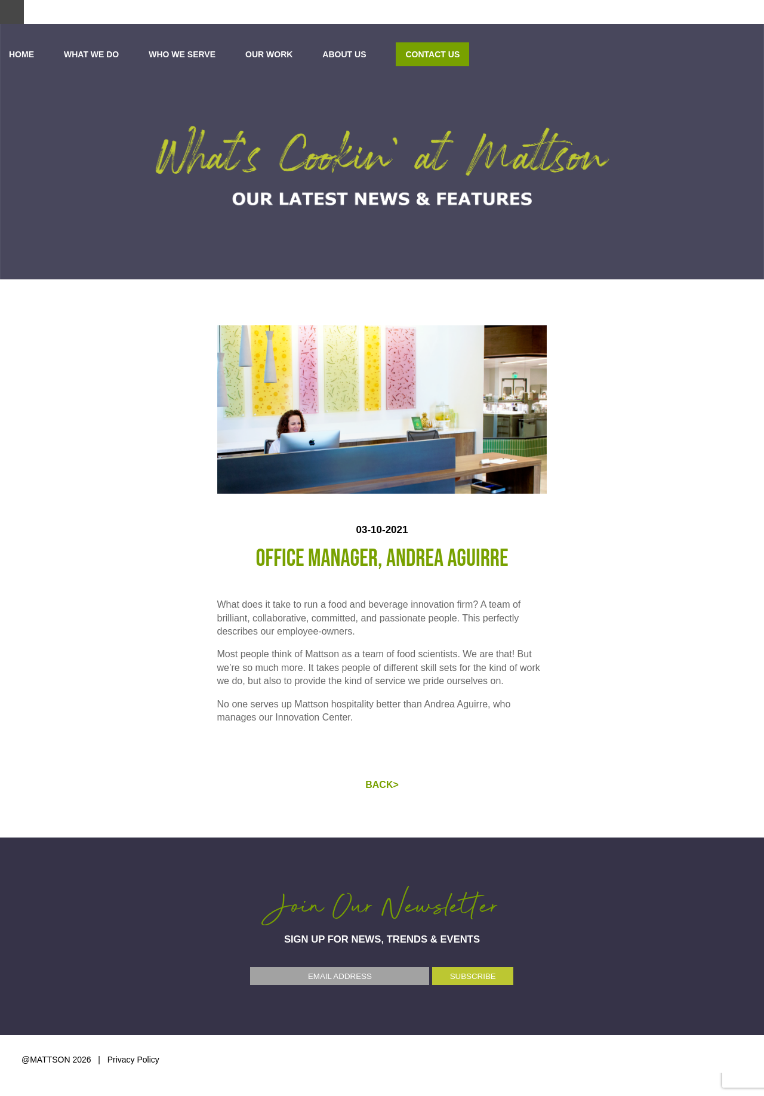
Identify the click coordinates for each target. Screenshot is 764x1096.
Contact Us (696, 54)
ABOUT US (608, 54)
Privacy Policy (133, 1059)
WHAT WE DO (354, 54)
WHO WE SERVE (445, 54)
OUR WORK (532, 54)
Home (284, 54)
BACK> (382, 785)
